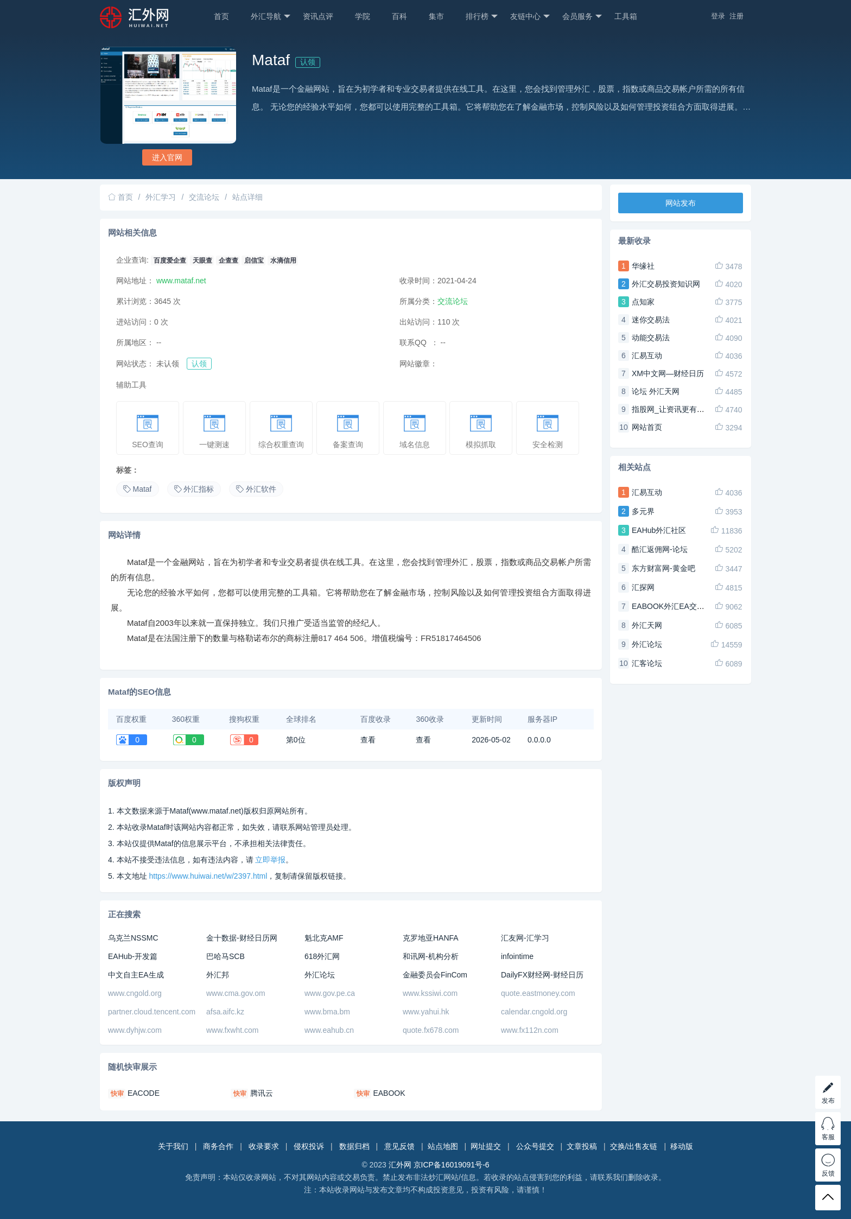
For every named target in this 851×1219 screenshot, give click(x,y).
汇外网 (400, 1164)
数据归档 (354, 1146)
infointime (517, 956)
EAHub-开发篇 (132, 956)
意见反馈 (399, 1146)
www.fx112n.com (529, 1030)
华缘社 (643, 266)
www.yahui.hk (426, 1011)
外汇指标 (194, 489)
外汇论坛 (319, 974)
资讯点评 (318, 16)
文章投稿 (582, 1146)
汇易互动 (647, 355)
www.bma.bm (327, 1011)
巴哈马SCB (225, 956)
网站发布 (680, 203)
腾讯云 (261, 1093)
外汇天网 (647, 625)
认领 (307, 62)
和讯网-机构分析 (431, 956)
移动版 (681, 1146)
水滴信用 (283, 260)
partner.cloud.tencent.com (151, 1011)
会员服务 (582, 16)
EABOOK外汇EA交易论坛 (676, 606)
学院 (362, 16)
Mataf (137, 489)
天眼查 (202, 260)
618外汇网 (322, 956)
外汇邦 (217, 974)
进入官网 (167, 157)
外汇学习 (160, 197)
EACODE (144, 1093)
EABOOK (389, 1093)
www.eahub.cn (329, 1030)
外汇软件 (256, 489)
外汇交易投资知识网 (666, 284)
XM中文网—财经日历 (668, 373)
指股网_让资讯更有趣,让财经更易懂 (692, 409)
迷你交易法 (651, 319)
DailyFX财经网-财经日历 (542, 974)
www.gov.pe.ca (329, 993)
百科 (399, 16)
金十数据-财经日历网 (241, 938)
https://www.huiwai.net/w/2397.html (208, 876)
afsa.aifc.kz (225, 1011)
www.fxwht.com (232, 1030)
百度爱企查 (170, 260)
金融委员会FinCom (435, 974)
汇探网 (643, 587)
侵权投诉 (309, 1146)
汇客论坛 (647, 663)
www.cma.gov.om (235, 993)
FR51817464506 (451, 638)
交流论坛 (204, 197)
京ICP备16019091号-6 (452, 1164)
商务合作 (218, 1146)
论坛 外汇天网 (655, 391)
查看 (368, 739)
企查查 (228, 260)
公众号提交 (535, 1146)
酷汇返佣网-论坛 (660, 549)
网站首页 (647, 427)
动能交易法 (651, 337)
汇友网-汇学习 (525, 938)
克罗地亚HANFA (431, 938)
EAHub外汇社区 (659, 530)
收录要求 (264, 1146)
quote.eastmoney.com (538, 993)
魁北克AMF (324, 938)
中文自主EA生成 (136, 974)
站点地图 (443, 1146)
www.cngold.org (135, 993)
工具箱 (625, 16)
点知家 (643, 301)
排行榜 (482, 16)
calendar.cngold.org (534, 1011)
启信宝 (254, 260)
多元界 (643, 511)
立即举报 (270, 859)
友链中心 (530, 16)
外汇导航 (270, 16)
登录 (718, 16)
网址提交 (486, 1146)
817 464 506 (341, 638)
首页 (221, 16)
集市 (436, 16)
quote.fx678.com (431, 1030)
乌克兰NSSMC (133, 938)
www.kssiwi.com (430, 993)
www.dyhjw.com (135, 1030)
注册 (736, 16)
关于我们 (173, 1146)
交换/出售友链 (634, 1146)
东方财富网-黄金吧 (663, 568)
